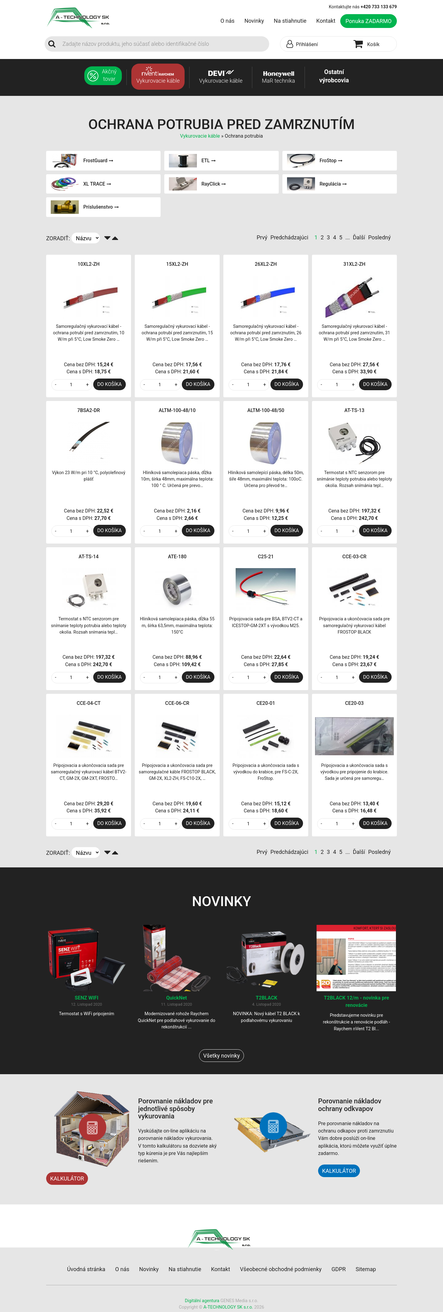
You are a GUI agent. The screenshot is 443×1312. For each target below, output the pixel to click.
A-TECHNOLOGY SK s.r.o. (228, 1308)
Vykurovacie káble (200, 136)
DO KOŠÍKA (109, 384)
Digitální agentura (202, 1301)
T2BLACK (266, 999)
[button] (315, 44)
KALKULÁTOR (67, 1179)
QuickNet (176, 999)
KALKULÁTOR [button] (339, 1172)
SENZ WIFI (86, 999)
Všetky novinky (221, 1057)
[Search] (164, 44)
